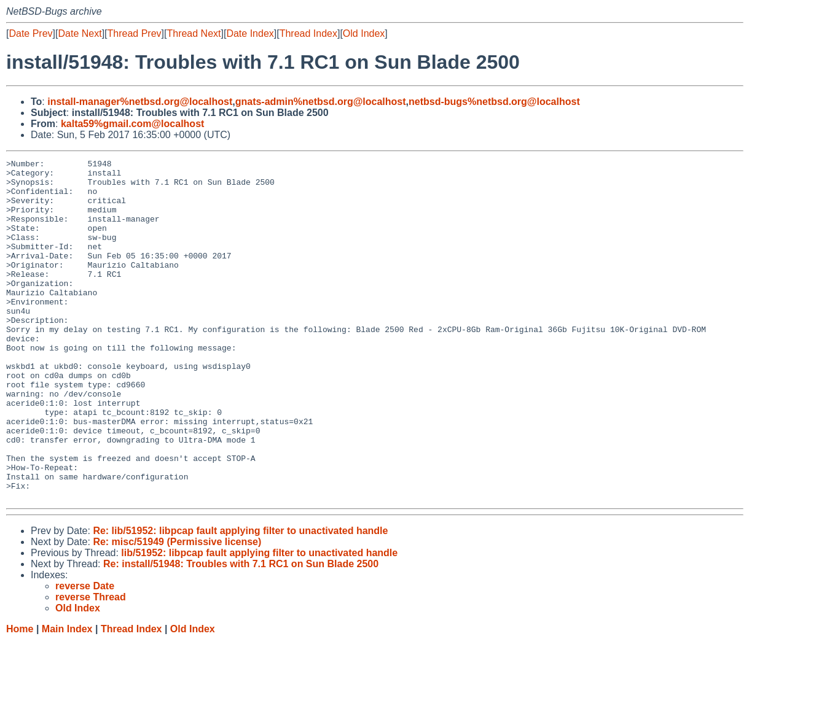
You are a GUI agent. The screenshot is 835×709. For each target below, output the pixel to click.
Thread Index (308, 33)
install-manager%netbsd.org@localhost (139, 101)
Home (19, 697)
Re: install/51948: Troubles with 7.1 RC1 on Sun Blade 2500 (240, 632)
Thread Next (194, 33)
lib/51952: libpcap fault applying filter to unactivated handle (259, 621)
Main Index (67, 697)
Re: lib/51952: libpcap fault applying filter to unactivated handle (240, 599)
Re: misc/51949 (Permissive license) (177, 610)
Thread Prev (135, 33)
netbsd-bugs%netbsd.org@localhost (494, 101)
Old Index (364, 33)
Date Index (249, 33)
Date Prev (30, 33)
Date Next (79, 33)
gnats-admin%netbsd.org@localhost (320, 101)
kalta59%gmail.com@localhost (132, 123)
